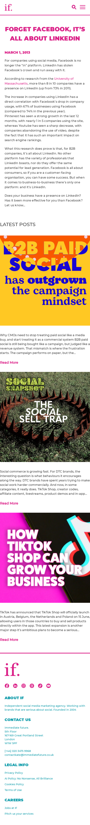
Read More (9, 363)
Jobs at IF (11, 808)
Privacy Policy (14, 772)
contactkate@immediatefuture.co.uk (29, 755)
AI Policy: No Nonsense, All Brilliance (29, 778)
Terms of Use (13, 790)
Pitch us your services (19, 813)
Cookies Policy (14, 784)
